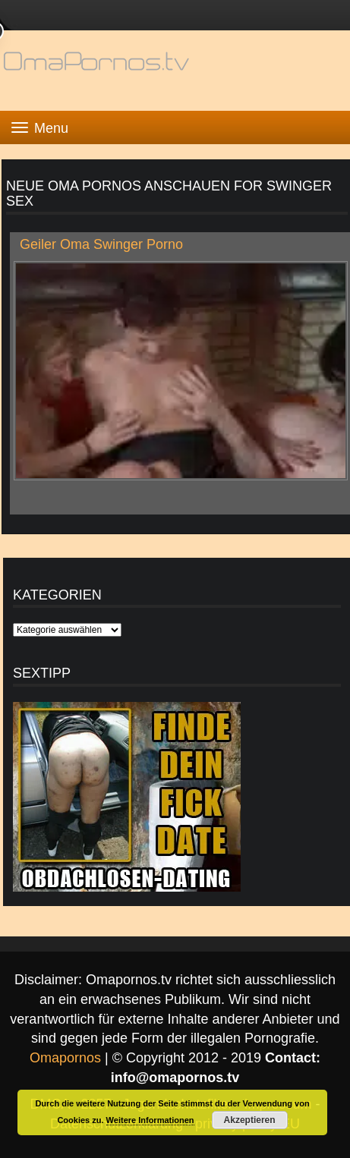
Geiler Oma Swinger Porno (101, 244)
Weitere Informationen (150, 1120)
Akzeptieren (250, 1120)
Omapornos (65, 1057)
